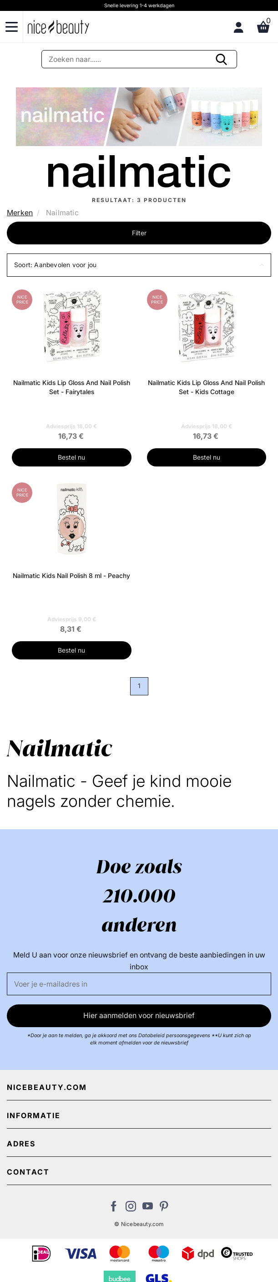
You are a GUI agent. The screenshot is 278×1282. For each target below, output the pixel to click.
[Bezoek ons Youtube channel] (147, 1208)
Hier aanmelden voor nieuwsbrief (139, 1015)
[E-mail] (139, 984)
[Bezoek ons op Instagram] (130, 1208)
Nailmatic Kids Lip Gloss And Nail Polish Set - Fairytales (71, 387)
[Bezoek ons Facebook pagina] (113, 1208)
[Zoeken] (139, 59)
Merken (20, 212)
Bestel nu (71, 457)
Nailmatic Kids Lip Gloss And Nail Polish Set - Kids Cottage (206, 387)
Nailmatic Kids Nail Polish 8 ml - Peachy (71, 575)
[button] (139, 265)
